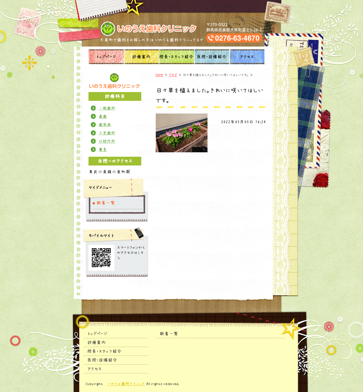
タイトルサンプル (181, 29)
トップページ (106, 57)
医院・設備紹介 (212, 57)
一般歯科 (107, 108)
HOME (159, 75)
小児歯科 (107, 133)
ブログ (173, 75)
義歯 (103, 116)
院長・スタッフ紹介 (176, 57)
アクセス (247, 57)
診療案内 (141, 57)
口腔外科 (107, 141)
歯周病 (105, 125)
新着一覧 (106, 203)
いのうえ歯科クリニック (126, 384)
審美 (103, 149)
